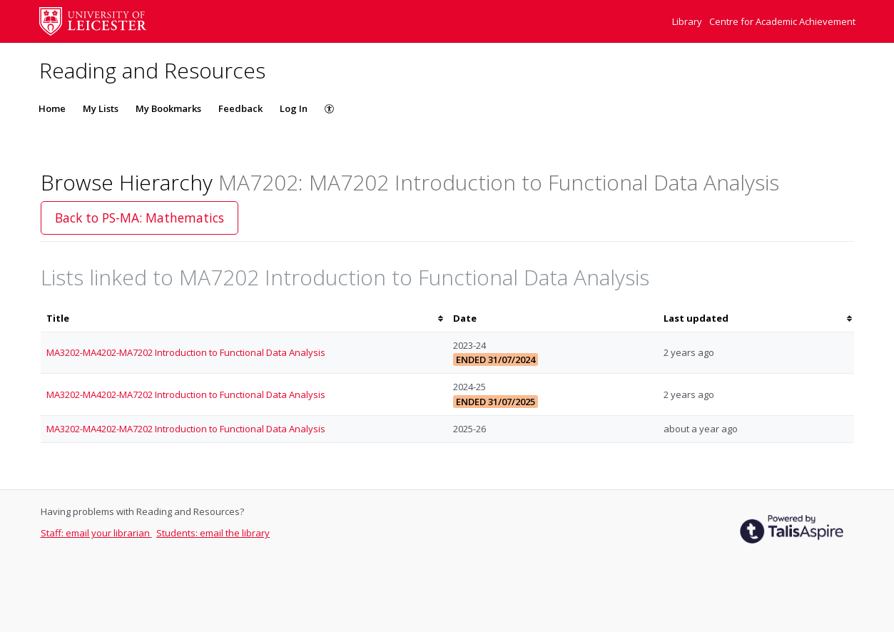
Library (688, 21)
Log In (294, 108)
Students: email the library (213, 532)
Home (52, 108)
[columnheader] (244, 318)
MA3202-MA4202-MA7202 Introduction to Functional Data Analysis (185, 352)
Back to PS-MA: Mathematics (139, 217)
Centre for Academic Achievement (782, 21)
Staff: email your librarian (96, 532)
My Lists (100, 108)
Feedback (240, 108)
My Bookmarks (168, 108)
